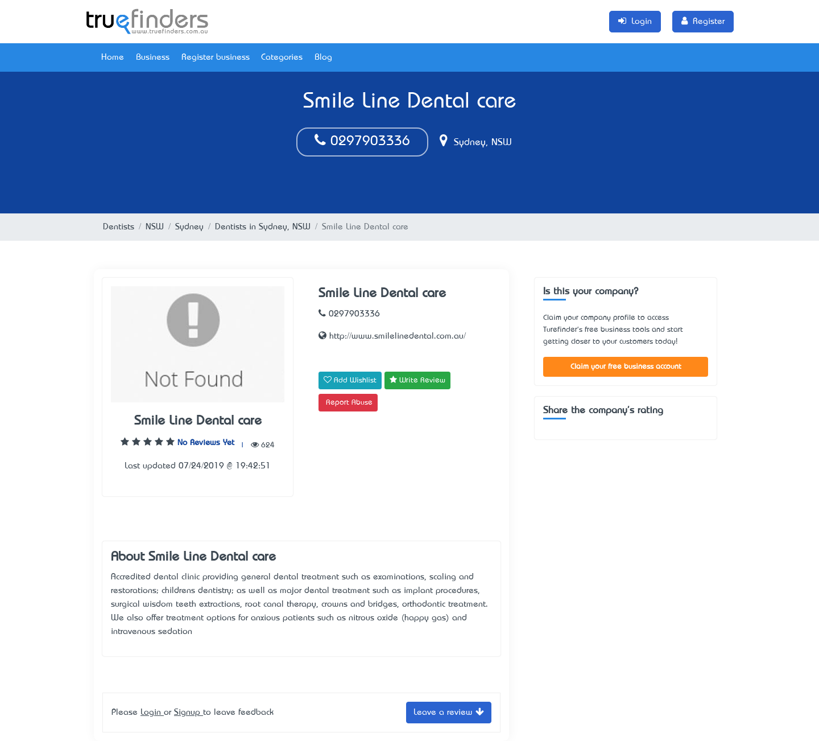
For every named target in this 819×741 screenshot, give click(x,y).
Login (152, 713)
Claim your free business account (625, 366)
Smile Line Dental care (198, 421)
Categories (282, 57)
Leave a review (448, 712)
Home (112, 57)
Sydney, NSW (476, 142)
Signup (188, 713)
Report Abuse (349, 402)
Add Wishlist (350, 380)
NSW (155, 227)
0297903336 (362, 141)
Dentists (118, 227)
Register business (215, 57)
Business (152, 57)
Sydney (189, 227)
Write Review (417, 380)
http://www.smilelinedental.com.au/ (392, 336)
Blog (323, 57)
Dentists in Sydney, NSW (263, 227)
